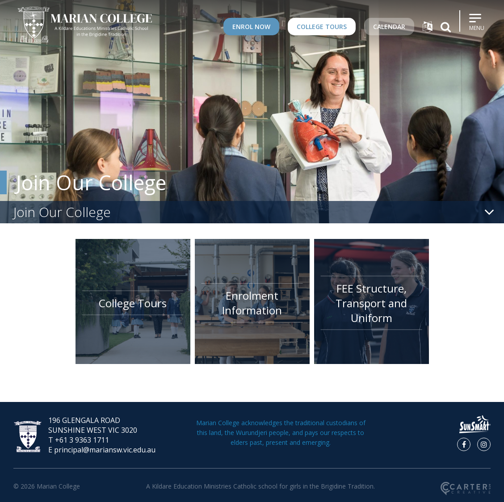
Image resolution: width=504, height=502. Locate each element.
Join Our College (91, 182)
